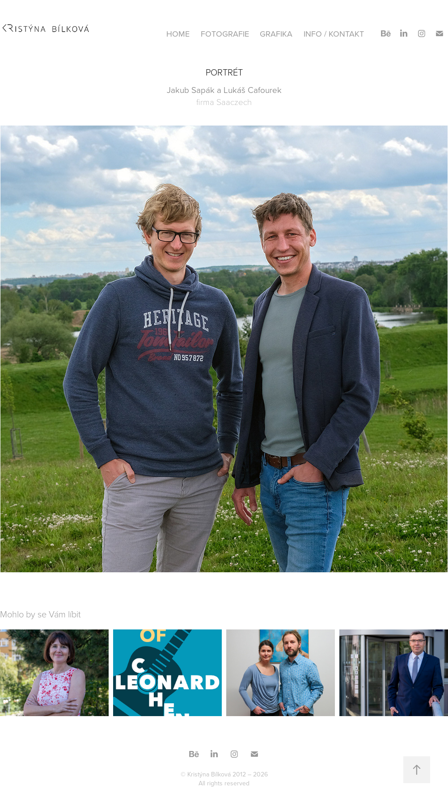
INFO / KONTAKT (334, 33)
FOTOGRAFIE (225, 33)
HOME (178, 33)
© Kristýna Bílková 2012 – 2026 (224, 774)
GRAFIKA (276, 33)
